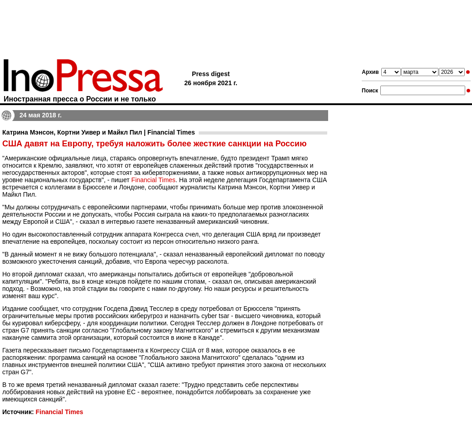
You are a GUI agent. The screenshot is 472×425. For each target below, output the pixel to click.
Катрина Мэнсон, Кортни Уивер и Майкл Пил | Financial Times (98, 132)
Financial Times (153, 180)
